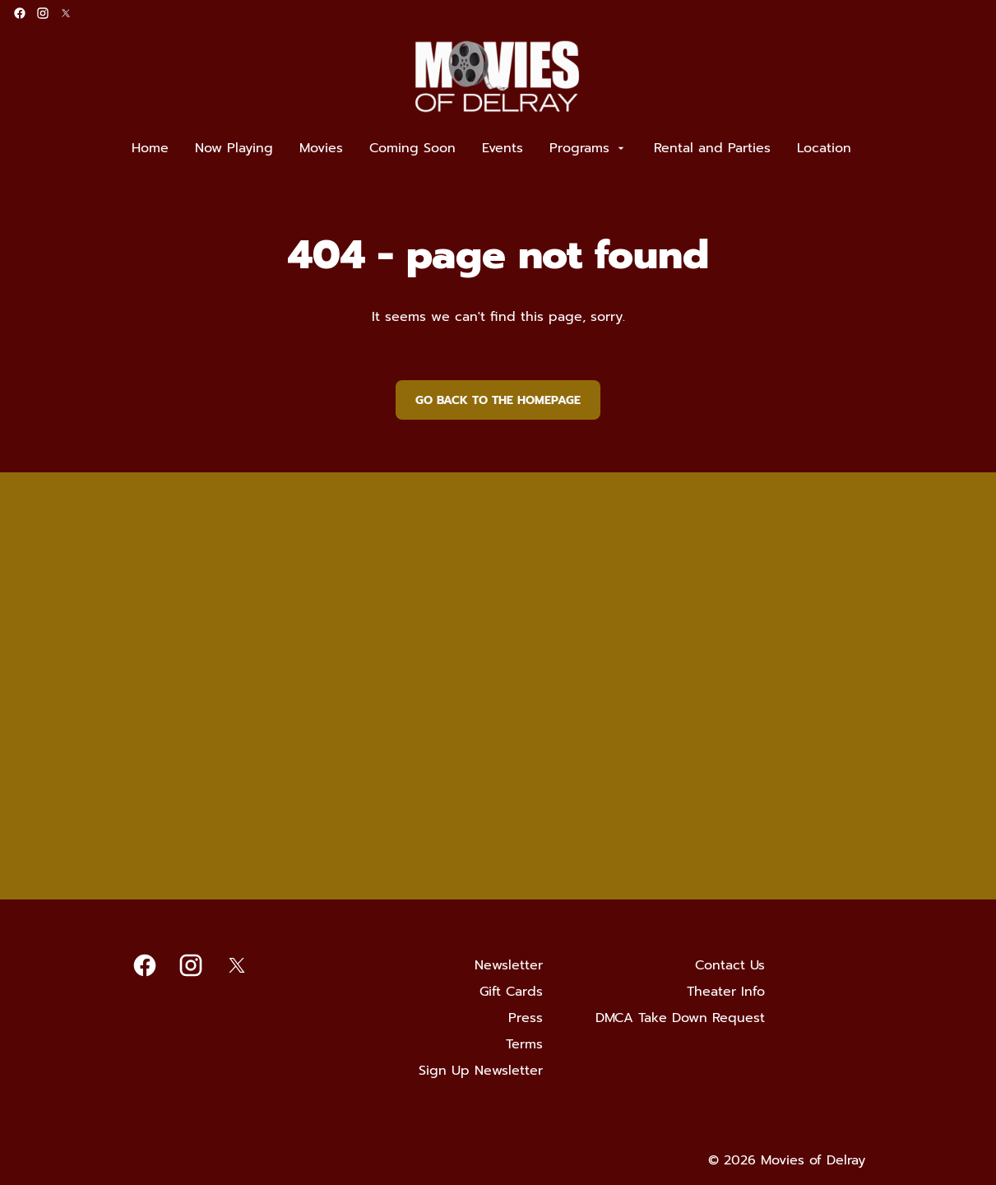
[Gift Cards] (511, 991)
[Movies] (321, 148)
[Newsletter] (509, 965)
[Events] (502, 148)
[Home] (150, 148)
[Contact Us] (730, 965)
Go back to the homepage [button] (498, 400)
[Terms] (524, 1044)
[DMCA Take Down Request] (680, 1018)
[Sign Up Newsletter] (481, 1070)
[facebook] (19, 13)
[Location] (824, 148)
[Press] (525, 1018)
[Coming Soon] (412, 148)
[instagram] (42, 13)
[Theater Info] (726, 991)
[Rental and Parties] (712, 148)
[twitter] (65, 13)
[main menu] (491, 148)
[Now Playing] (234, 148)
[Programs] (588, 148)
